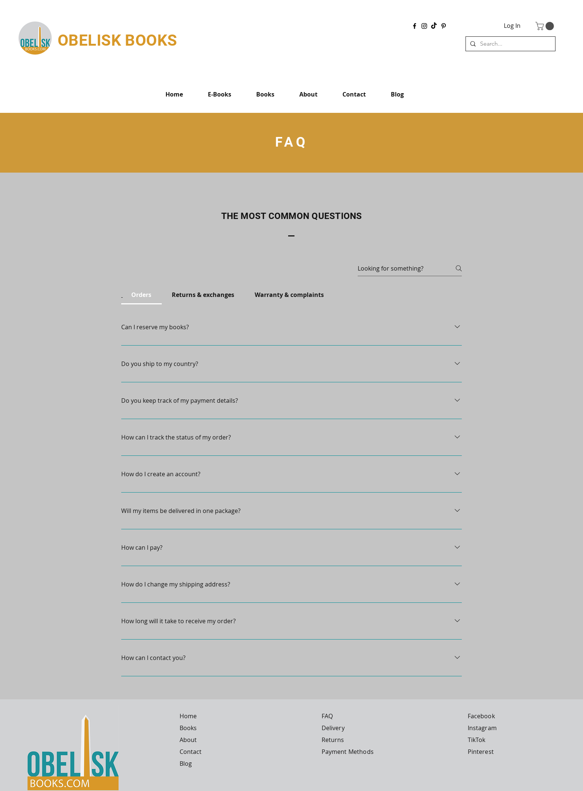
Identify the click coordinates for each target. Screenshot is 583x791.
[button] (545, 26)
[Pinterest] (443, 26)
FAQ (327, 716)
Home (188, 716)
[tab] (141, 294)
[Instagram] (424, 26)
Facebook (481, 716)
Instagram (482, 728)
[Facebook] (414, 26)
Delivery (333, 728)
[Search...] (509, 44)
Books (188, 728)
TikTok (477, 740)
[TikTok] (434, 26)
